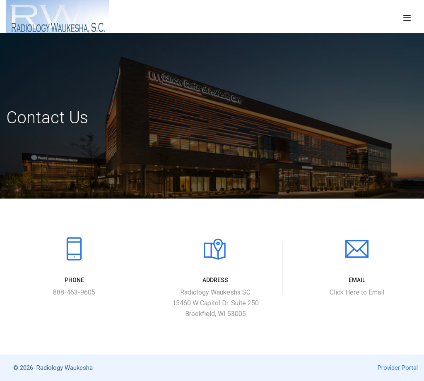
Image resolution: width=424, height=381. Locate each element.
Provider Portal (398, 367)
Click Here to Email (357, 292)
